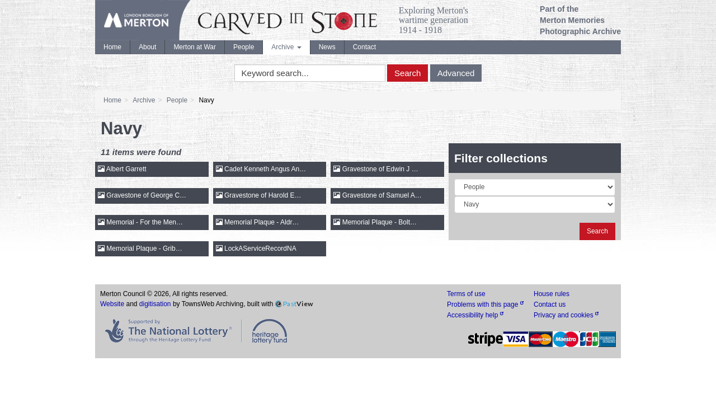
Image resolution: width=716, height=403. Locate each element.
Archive (286, 47)
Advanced (456, 73)
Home (112, 47)
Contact (364, 47)
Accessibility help (475, 315)
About (147, 47)
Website (112, 304)
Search (407, 73)
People (243, 47)
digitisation (155, 304)
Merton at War (194, 47)
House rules (551, 294)
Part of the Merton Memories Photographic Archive (580, 20)
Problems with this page (485, 304)
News (327, 47)
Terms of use (466, 294)
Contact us (550, 304)
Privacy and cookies (566, 315)
